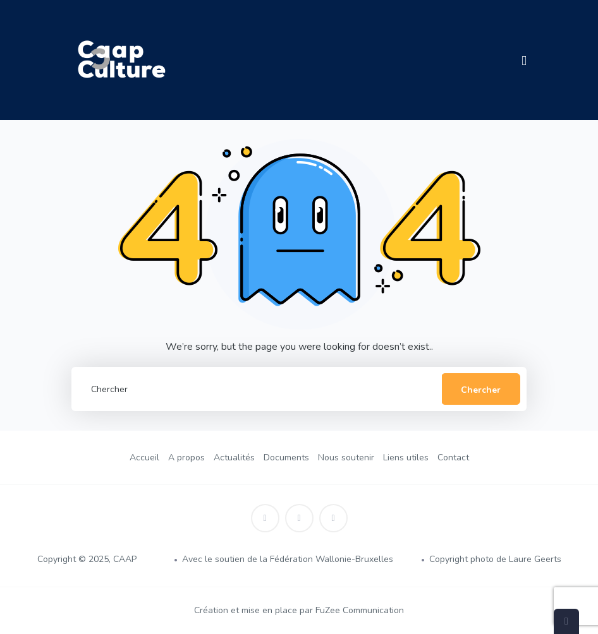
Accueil (144, 458)
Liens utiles (406, 458)
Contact (453, 458)
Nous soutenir (346, 458)
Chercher (481, 390)
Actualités (234, 458)
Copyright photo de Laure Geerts (495, 559)
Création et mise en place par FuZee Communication (299, 610)
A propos (186, 458)
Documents (286, 458)
